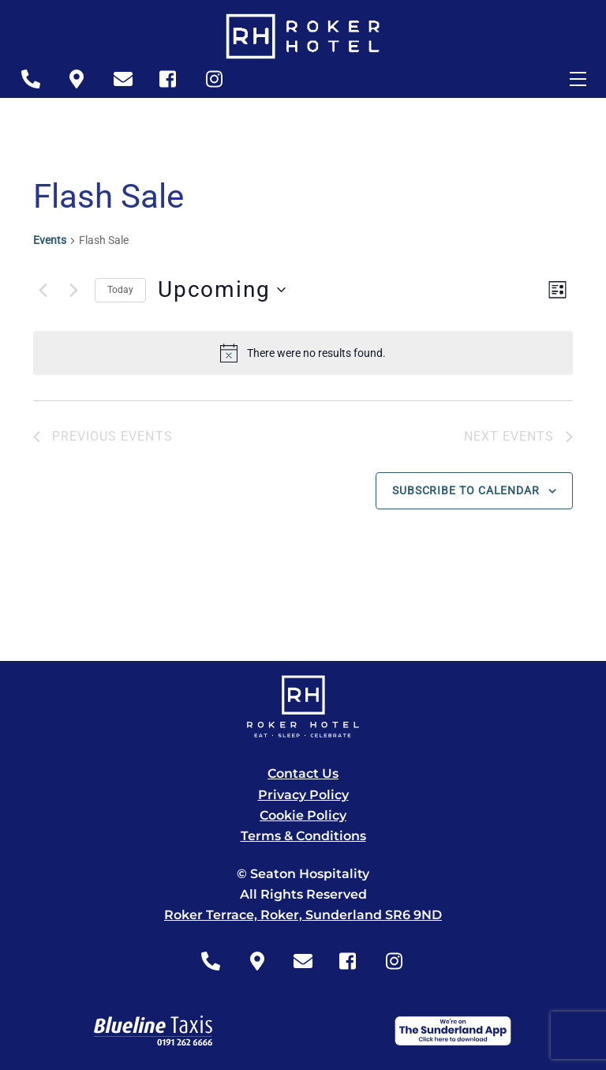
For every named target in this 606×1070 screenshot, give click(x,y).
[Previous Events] (42, 289)
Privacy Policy (303, 794)
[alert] (303, 353)
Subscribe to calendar (466, 490)
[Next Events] (73, 289)
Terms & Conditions (303, 835)
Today (120, 289)
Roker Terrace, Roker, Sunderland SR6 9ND (303, 914)
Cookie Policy (303, 815)
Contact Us (303, 773)
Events (49, 240)
